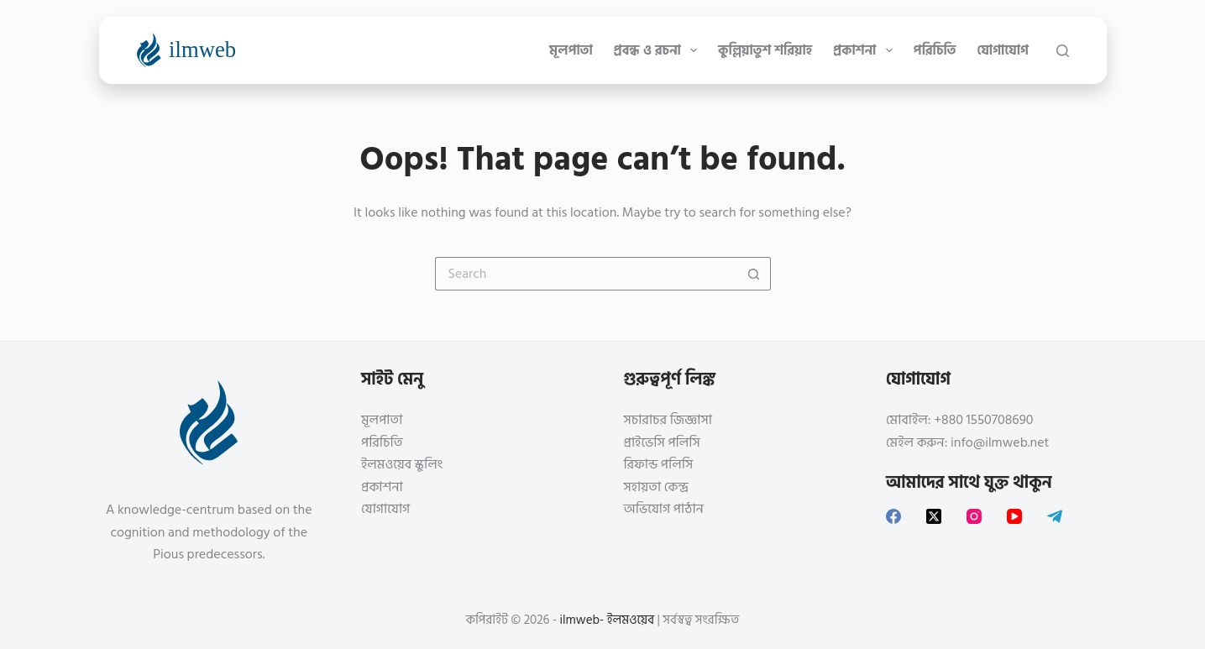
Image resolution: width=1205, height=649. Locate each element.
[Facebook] (893, 516)
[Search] (1062, 50)
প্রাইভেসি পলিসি (662, 442)
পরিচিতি (935, 50)
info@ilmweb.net (1000, 442)
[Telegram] (1054, 516)
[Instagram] (974, 516)
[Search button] (754, 273)
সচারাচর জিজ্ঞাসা (668, 420)
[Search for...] (586, 273)
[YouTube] (1014, 516)
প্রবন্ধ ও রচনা (659, 50)
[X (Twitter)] (933, 516)
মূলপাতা (571, 50)
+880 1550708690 (983, 420)
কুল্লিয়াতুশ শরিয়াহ (765, 50)
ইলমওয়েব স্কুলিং (402, 464)
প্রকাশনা (866, 50)
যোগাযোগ (1003, 50)
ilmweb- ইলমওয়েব (607, 620)
